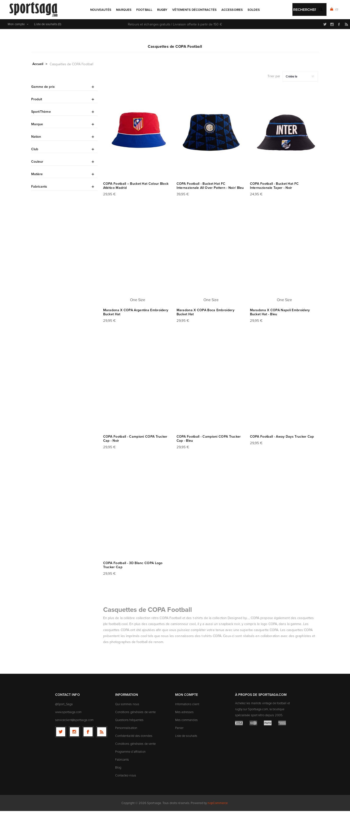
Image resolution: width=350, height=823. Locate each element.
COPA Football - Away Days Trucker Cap (282, 449)
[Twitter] (60, 743)
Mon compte (16, 36)
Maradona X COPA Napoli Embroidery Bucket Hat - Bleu (280, 324)
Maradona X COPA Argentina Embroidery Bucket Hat (135, 324)
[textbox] (170, 25)
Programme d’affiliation (130, 763)
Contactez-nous (125, 787)
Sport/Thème (41, 123)
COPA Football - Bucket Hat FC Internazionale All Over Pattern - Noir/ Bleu (210, 198)
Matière (37, 186)
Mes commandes (186, 732)
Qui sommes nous (127, 716)
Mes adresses (184, 724)
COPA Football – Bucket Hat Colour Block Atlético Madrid (136, 198)
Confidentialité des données (134, 747)
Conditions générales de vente (135, 724)
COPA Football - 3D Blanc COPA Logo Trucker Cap (133, 577)
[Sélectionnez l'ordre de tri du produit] (300, 88)
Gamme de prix (43, 98)
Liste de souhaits (186, 747)
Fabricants (39, 198)
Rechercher (186, 25)
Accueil (37, 75)
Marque (37, 136)
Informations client (187, 716)
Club (34, 161)
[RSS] (101, 743)
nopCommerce (218, 815)
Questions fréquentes (129, 732)
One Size (137, 311)
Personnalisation (126, 740)
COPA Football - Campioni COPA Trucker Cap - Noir (135, 451)
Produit (36, 111)
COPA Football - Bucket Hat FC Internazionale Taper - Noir (274, 198)
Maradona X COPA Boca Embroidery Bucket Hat (205, 324)
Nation (36, 148)
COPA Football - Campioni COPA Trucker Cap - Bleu (209, 451)
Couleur (37, 173)
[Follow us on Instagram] (74, 743)
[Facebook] (88, 743)
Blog (118, 779)
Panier (179, 740)
